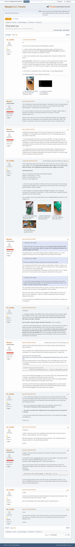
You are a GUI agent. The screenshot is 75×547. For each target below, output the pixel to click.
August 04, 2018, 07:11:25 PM (29, 342)
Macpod (9, 101)
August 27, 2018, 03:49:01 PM (29, 509)
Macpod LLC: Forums (15, 6)
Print (67, 34)
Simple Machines (16, 545)
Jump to (47, 535)
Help (57, 545)
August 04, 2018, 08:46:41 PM (29, 394)
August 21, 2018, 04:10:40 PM (29, 489)
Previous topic (58, 30)
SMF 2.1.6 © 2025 (8, 545)
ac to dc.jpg (27, 229)
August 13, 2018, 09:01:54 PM (29, 450)
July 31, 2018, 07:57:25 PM (28, 129)
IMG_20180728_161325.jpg (30, 91)
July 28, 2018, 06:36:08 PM (30, 39)
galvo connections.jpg (44, 215)
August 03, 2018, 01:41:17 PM (30, 160)
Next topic (66, 30)
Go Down (7, 34)
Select (27, 364)
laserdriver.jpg (56, 215)
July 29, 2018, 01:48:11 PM (28, 101)
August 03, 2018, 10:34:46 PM (29, 239)
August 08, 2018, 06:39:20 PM (29, 427)
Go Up (7, 527)
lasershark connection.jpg (30, 215)
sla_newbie (10, 39)
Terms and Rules (62, 545)
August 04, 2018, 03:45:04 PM (29, 307)
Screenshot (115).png (45, 91)
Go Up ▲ (69, 545)
